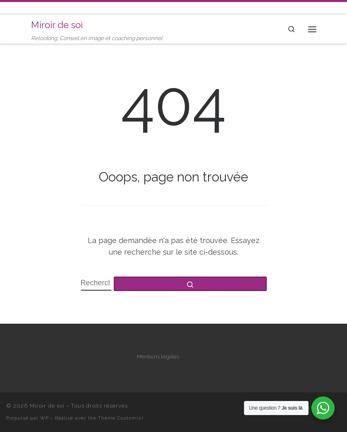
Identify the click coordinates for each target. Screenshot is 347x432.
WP (44, 418)
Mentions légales (158, 356)
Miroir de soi (47, 406)
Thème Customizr (121, 418)
